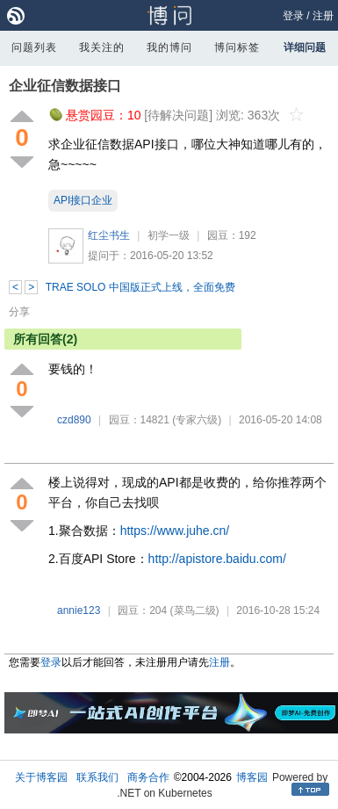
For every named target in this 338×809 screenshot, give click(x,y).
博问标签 (237, 47)
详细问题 (305, 47)
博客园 (252, 777)
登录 (293, 16)
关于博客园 (41, 777)
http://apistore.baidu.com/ (217, 559)
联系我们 (97, 777)
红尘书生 (109, 235)
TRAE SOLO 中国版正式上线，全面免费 (140, 287)
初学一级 (168, 235)
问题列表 (34, 47)
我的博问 (169, 47)
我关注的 (102, 47)
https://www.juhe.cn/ (175, 531)
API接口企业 (83, 200)
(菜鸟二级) (194, 610)
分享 (19, 312)
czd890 (74, 420)
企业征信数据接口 (65, 85)
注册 (323, 16)
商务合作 (148, 777)
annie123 (78, 610)
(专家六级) (196, 420)
